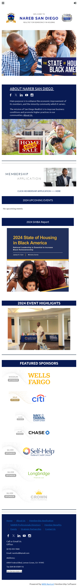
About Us (28, 115)
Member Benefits (52, 525)
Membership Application (41, 520)
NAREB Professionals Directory (25, 525)
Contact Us (50, 529)
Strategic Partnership (31, 529)
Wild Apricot (48, 584)
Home (9, 520)
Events (13, 529)
